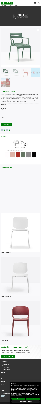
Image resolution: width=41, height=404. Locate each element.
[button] (35, 3)
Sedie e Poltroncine (23, 18)
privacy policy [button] (20, 386)
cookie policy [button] (34, 389)
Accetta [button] (33, 398)
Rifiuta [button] (18, 398)
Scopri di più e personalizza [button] (26, 401)
